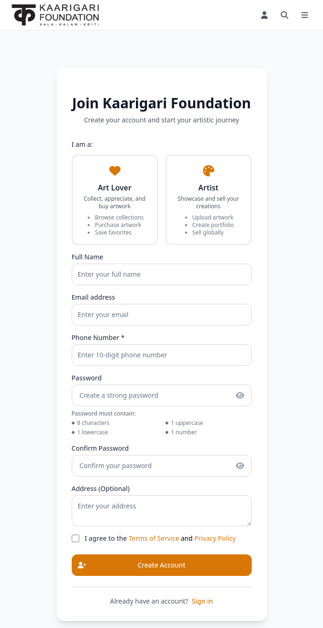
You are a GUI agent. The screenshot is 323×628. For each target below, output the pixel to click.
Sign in (202, 601)
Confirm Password (100, 448)
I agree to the (107, 538)
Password (87, 377)
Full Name (88, 256)
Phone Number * (98, 337)
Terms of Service (154, 538)
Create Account (129, 565)
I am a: (82, 144)
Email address (93, 297)
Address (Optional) (101, 488)
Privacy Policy (214, 538)
